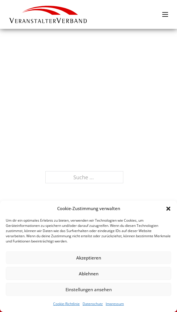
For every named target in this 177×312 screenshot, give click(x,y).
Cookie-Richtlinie (66, 303)
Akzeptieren (88, 258)
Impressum (115, 303)
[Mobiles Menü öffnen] (165, 14)
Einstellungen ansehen (89, 289)
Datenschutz (93, 303)
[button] (168, 209)
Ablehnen (88, 273)
